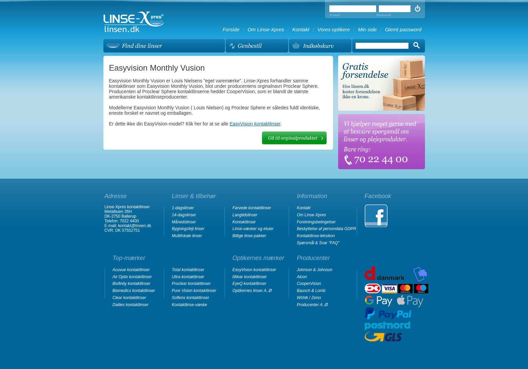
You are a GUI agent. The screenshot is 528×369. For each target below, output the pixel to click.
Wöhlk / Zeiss (309, 297)
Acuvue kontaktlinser (131, 269)
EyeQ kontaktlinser (249, 283)
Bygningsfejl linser (188, 228)
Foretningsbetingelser (316, 222)
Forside (231, 29)
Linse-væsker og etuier (252, 228)
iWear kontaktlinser (249, 276)
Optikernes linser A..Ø (252, 290)
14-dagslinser (184, 215)
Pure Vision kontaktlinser (194, 290)
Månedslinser (184, 222)
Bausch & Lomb (311, 290)
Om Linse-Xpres (266, 29)
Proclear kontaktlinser (191, 283)
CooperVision (309, 283)
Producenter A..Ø (312, 304)
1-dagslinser (183, 208)
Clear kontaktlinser (129, 297)
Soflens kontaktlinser (190, 297)
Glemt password (403, 29)
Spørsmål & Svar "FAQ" (318, 243)
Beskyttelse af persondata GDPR (326, 228)
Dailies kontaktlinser (130, 304)
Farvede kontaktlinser (251, 208)
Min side (367, 29)
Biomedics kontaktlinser (133, 290)
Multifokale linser (187, 235)
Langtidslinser (244, 215)
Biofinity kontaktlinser (131, 283)
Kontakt (300, 29)
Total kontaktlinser (188, 269)
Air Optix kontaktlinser (132, 276)
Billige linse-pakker (249, 235)
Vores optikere (334, 29)
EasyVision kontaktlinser (255, 123)
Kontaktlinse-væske (189, 304)
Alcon (302, 276)
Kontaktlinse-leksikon (316, 235)
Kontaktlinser (244, 222)
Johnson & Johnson (314, 269)
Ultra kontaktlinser (188, 276)
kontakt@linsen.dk (134, 225)
